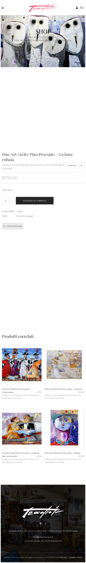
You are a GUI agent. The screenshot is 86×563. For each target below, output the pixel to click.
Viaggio (29, 216)
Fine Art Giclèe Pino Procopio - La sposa (63, 389)
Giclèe (20, 211)
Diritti (79, 557)
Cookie (72, 557)
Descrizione (12, 226)
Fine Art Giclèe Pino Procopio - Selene (62, 453)
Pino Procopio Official (42, 37)
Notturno (21, 216)
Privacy (63, 557)
